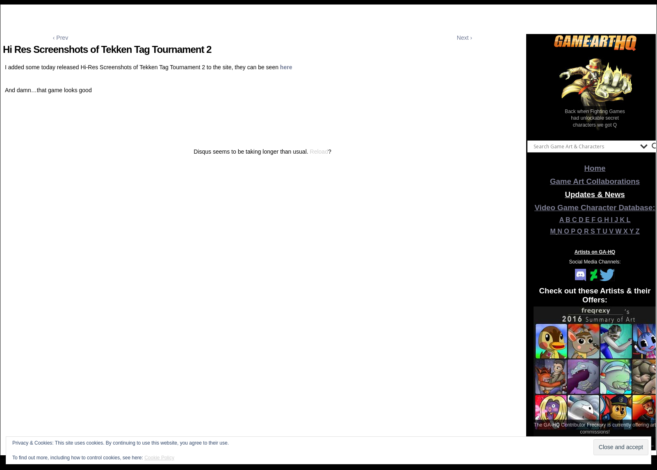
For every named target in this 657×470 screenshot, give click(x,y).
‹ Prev (60, 37)
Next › (464, 37)
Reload (319, 151)
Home (595, 168)
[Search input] (585, 146)
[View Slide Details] (595, 94)
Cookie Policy (159, 458)
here (286, 67)
